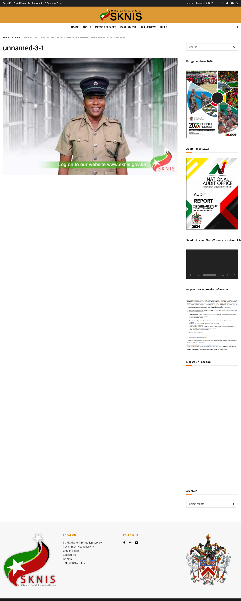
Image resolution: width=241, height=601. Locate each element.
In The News (148, 27)
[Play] (191, 275)
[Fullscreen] (233, 275)
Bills (163, 27)
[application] (212, 264)
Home (75, 27)
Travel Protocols (22, 3)
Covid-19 (7, 3)
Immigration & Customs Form (47, 3)
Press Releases (105, 27)
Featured (16, 37)
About (87, 27)
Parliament (128, 27)
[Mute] (227, 275)
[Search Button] (234, 47)
